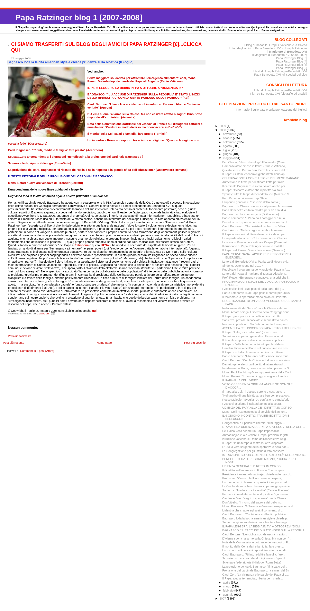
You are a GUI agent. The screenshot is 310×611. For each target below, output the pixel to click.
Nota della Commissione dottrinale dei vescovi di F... (256, 542)
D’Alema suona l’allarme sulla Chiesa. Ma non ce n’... (256, 538)
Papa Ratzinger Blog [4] (291, 61)
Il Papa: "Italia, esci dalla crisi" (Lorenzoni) (249, 332)
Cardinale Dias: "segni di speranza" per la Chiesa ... (255, 498)
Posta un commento (19, 336)
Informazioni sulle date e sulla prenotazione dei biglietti (271, 109)
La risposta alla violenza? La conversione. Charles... (256, 238)
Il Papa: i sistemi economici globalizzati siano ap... (254, 174)
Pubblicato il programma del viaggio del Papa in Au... (256, 269)
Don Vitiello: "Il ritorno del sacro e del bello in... (252, 502)
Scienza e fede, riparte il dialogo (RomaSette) (251, 562)
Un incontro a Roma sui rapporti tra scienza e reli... (255, 550)
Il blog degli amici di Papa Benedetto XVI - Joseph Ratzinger (268, 48)
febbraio (228, 590)
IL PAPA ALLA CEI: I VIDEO (240, 380)
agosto (227, 146)
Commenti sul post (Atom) (37, 351)
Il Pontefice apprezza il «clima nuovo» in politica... (254, 340)
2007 (223, 598)
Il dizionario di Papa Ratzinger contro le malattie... (254, 246)
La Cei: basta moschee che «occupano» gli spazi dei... (257, 486)
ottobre (228, 138)
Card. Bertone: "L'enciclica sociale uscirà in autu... (254, 534)
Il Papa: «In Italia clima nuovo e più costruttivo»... (254, 352)
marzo (227, 586)
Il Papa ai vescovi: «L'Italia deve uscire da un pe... (254, 234)
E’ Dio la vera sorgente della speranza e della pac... (255, 447)
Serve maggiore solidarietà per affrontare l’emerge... (256, 522)
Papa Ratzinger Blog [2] (291, 68)
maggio (228, 158)
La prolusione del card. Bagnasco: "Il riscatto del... (254, 566)
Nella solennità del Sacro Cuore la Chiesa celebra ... (256, 308)
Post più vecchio (195, 342)
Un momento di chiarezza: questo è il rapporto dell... (256, 482)
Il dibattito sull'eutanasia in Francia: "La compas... (254, 470)
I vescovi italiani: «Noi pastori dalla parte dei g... (253, 288)
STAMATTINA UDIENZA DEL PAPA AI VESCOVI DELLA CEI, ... (263, 426)
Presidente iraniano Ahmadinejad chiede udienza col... (257, 474)
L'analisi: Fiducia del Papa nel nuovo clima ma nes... (256, 348)
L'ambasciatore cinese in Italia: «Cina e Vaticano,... (255, 166)
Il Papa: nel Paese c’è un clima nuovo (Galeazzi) (253, 250)
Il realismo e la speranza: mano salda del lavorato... (255, 297)
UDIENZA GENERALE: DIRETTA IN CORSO (251, 466)
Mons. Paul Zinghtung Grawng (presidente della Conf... (258, 372)
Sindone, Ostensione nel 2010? (242, 265)
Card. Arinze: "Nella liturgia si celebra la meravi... (253, 230)
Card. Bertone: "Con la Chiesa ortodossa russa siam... (257, 360)
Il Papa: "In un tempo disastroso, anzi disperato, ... (255, 443)
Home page (104, 342)
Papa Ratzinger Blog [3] (291, 64)
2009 (223, 126)
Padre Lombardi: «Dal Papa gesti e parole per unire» (256, 293)
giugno (227, 154)
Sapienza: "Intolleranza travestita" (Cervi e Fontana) (255, 490)
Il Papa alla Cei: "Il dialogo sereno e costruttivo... (253, 391)
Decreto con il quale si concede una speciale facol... (256, 222)
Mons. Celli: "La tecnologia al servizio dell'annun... (254, 411)
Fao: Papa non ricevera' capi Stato (244, 198)
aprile (227, 582)
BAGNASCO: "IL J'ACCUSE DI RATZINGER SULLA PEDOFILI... (264, 530)
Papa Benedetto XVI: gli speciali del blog (280, 74)
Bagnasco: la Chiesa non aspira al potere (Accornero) (257, 206)
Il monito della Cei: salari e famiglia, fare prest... (253, 546)
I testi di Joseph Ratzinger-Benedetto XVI (280, 71)
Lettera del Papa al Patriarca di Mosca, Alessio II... (255, 273)
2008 (223, 130)
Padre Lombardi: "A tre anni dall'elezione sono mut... (256, 356)
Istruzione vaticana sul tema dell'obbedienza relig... (255, 439)
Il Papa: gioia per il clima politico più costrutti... (252, 316)
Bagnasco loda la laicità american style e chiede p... (255, 518)
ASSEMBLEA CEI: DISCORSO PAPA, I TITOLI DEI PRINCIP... (262, 328)
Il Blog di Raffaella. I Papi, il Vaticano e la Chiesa (275, 45)
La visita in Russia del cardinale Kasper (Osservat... (255, 242)
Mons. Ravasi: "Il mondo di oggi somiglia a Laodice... (256, 376)
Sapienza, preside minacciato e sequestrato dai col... (256, 320)
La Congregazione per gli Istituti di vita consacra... (254, 451)
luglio (226, 150)
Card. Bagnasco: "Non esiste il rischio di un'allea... (254, 226)
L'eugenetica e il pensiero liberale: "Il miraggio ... (253, 423)
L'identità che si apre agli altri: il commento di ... (253, 510)
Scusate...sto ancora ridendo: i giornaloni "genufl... (255, 558)
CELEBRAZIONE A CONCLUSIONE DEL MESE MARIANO (260, 178)
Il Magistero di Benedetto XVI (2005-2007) (279, 55)
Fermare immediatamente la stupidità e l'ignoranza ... (256, 494)
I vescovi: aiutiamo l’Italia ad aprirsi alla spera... (252, 403)
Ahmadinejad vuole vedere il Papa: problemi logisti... (256, 435)
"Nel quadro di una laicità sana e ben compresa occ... (256, 395)
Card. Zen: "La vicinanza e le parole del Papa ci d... (255, 574)
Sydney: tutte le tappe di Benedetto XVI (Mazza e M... (257, 194)
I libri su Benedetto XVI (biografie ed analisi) (278, 93)
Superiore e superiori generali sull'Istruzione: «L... (254, 336)
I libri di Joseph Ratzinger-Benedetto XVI (280, 90)
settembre (230, 142)
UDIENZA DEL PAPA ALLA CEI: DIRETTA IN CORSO (257, 407)
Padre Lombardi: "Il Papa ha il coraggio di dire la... (254, 218)
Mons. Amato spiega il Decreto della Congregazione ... (257, 312)
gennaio (228, 594)
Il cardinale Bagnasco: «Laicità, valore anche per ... (255, 186)
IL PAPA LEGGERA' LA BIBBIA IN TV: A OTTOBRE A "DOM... (262, 526)
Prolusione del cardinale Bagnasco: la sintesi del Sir (255, 570)
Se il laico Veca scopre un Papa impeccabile (251, 431)
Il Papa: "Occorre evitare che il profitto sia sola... (253, 190)
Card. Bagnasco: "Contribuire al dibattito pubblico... (255, 514)
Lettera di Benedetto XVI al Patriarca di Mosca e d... (256, 261)
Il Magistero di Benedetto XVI (287, 51)
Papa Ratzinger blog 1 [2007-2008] (79, 17)
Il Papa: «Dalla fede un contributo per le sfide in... (254, 344)
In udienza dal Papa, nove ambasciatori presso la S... (256, 368)
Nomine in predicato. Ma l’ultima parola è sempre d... (256, 324)
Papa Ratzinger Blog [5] (291, 58)
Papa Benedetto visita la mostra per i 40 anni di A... (255, 210)
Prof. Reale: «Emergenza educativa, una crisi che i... (256, 277)
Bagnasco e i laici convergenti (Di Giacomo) (250, 214)
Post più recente (13, 342)
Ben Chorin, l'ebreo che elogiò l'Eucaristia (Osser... (255, 162)
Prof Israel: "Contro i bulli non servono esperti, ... (253, 478)
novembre (230, 134)
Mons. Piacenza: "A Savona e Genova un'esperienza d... (258, 506)
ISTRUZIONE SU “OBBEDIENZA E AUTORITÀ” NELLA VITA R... (264, 455)
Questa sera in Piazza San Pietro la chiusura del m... (256, 170)
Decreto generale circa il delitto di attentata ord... (253, 364)
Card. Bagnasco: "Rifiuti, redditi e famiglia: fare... (253, 554)
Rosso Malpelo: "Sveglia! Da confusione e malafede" (256, 399)
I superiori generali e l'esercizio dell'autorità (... (252, 202)
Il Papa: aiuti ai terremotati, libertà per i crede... (252, 578)
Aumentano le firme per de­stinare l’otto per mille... (254, 182)
